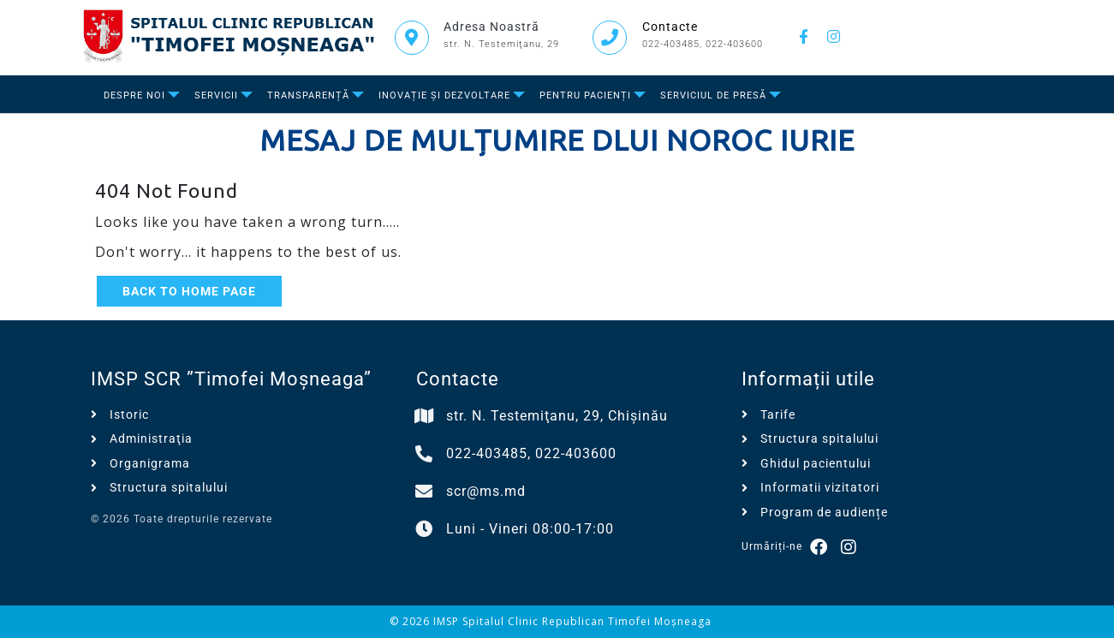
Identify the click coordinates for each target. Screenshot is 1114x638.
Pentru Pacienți (585, 95)
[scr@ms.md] (424, 491)
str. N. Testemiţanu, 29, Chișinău (557, 416)
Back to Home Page (189, 291)
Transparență (308, 95)
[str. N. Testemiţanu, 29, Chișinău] (424, 416)
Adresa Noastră (491, 26)
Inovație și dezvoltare (444, 95)
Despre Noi (134, 95)
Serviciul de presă (713, 95)
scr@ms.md (486, 491)
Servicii (216, 95)
